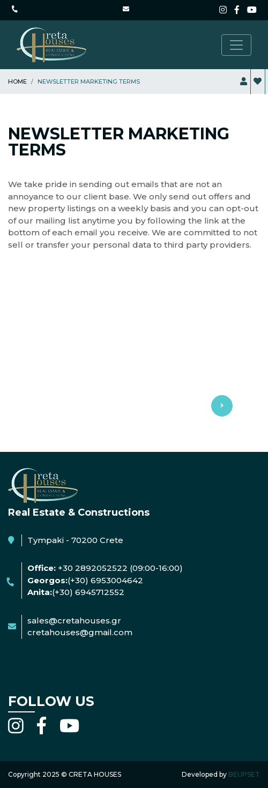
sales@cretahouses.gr (74, 620)
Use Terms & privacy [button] (134, 356)
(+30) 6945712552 (88, 592)
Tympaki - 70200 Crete (75, 540)
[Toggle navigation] (236, 45)
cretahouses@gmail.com (79, 632)
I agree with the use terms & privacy (98, 433)
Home (17, 81)
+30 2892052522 (93, 568)
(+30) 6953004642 (105, 580)
